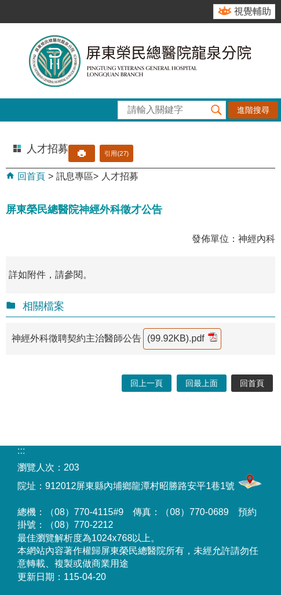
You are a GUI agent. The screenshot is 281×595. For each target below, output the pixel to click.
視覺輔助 (252, 11)
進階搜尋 (253, 110)
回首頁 (30, 176)
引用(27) (116, 153)
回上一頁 (146, 383)
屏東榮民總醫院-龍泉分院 (141, 60)
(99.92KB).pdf (182, 337)
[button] (216, 110)
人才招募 (119, 176)
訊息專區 (74, 176)
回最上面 (201, 383)
